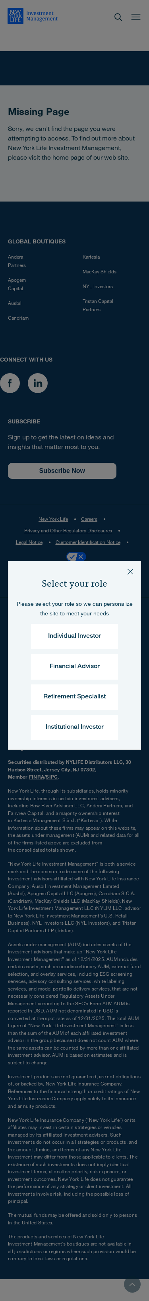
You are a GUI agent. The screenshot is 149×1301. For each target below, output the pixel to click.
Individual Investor (74, 636)
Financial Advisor (75, 667)
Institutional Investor (75, 727)
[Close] (130, 571)
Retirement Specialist (74, 697)
